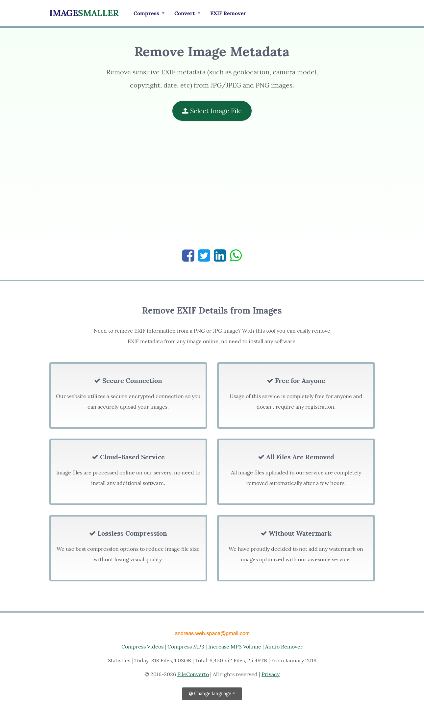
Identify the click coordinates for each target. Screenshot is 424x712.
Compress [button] (147, 13)
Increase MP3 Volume (234, 646)
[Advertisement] (212, 189)
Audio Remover (284, 646)
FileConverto (193, 674)
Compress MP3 (185, 646)
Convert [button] (185, 13)
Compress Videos (142, 646)
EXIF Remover (228, 13)
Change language (210, 694)
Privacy (271, 674)
